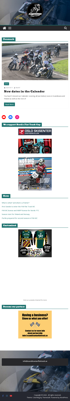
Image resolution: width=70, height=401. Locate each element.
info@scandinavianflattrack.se (35, 361)
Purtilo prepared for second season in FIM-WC (19, 218)
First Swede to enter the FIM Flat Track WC (18, 206)
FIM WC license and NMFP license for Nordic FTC (20, 210)
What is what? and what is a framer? (15, 203)
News (6, 84)
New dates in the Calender (24, 91)
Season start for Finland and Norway (16, 214)
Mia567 (18, 88)
